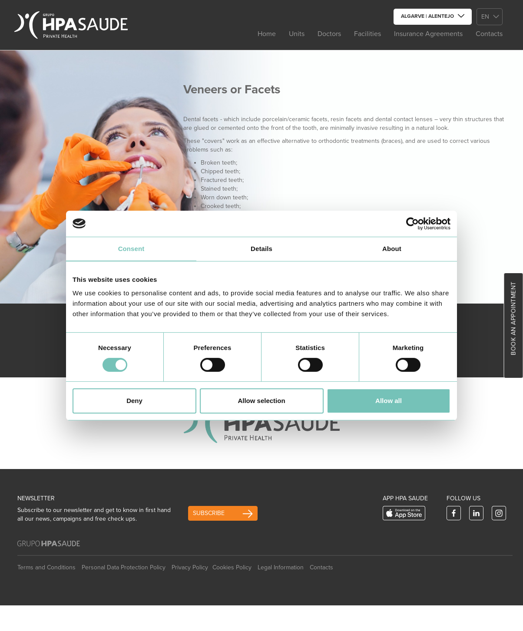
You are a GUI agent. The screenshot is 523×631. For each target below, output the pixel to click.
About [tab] (391, 248)
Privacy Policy (190, 567)
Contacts (489, 34)
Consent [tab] (131, 248)
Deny (134, 400)
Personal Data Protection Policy (124, 567)
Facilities (367, 34)
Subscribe (209, 513)
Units (297, 34)
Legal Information (281, 567)
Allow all (388, 400)
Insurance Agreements (428, 34)
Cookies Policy (232, 567)
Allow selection (261, 400)
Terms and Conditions (46, 567)
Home (267, 34)
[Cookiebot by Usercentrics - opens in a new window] (412, 223)
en (485, 16)
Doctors (329, 34)
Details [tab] (261, 248)
